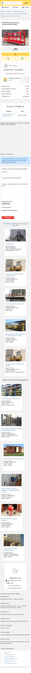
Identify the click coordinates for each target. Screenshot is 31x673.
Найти (26, 3)
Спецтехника (7, 651)
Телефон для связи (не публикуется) (11, 177)
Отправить (8, 216)
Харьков (2, 13)
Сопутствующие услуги (10, 662)
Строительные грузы (9, 660)
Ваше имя (4, 171)
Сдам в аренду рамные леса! (10, 398)
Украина (9, 11)
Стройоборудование (9, 654)
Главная (2, 11)
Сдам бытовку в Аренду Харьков (14, 458)
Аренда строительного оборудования (17, 13)
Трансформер (9, 243)
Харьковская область (19, 11)
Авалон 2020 (13, 65)
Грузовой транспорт (9, 656)
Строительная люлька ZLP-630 (14, 303)
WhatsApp (20, 69)
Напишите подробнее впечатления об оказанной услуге (15, 184)
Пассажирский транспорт (10, 658)
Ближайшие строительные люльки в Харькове (15, 223)
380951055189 (10, 69)
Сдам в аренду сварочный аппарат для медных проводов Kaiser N (10, 489)
